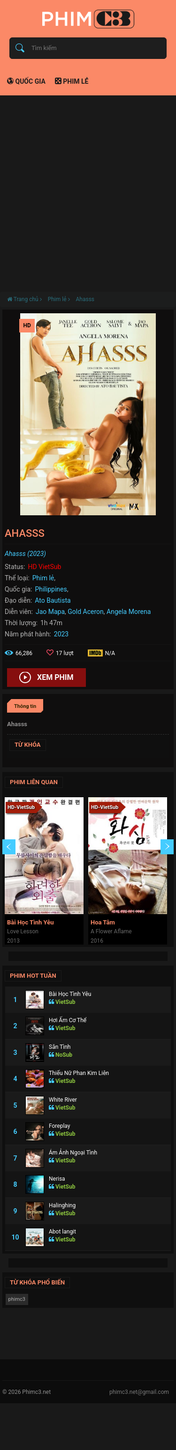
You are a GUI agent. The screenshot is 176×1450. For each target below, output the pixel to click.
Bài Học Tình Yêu (30, 922)
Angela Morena (129, 611)
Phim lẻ (72, 81)
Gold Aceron (86, 611)
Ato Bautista (52, 600)
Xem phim (46, 678)
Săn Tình (59, 1047)
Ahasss (85, 299)
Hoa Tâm (103, 922)
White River (63, 1100)
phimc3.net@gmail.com (139, 1392)
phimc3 (17, 1299)
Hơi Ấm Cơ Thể (67, 1020)
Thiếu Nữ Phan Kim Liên (79, 1073)
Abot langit (62, 1231)
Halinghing (62, 1205)
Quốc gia (26, 81)
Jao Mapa (50, 611)
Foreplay (59, 1126)
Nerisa (57, 1179)
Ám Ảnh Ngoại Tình (73, 1152)
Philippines (51, 589)
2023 (61, 634)
